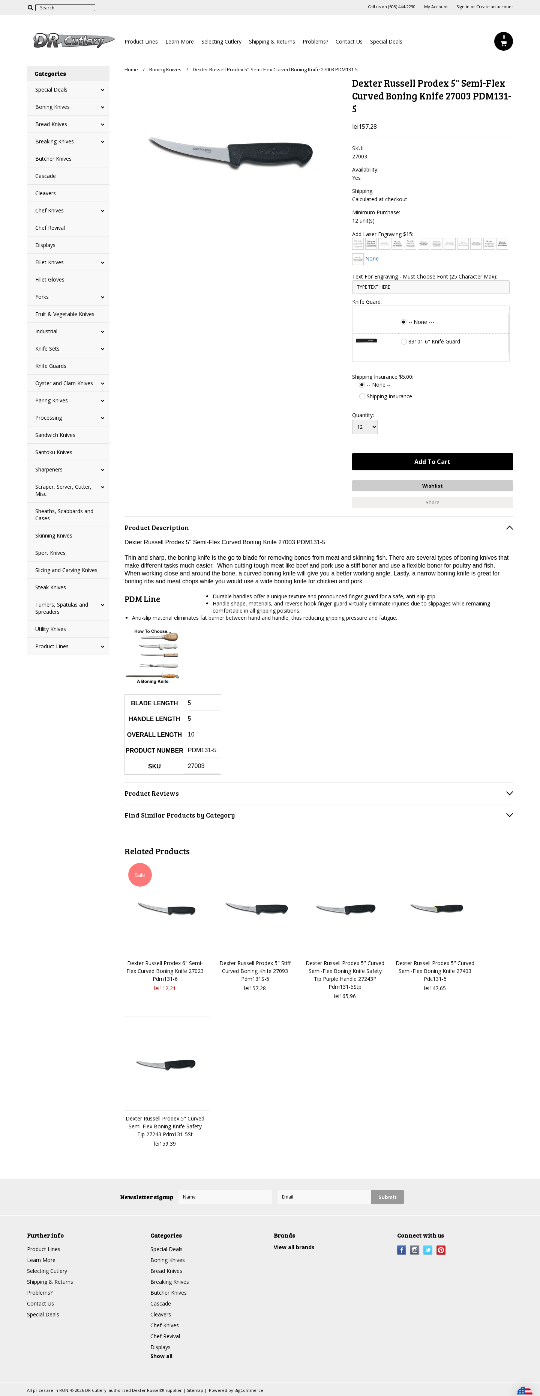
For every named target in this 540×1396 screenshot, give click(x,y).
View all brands (294, 1247)
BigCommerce (248, 1390)
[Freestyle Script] (489, 244)
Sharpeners (49, 469)
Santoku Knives (53, 452)
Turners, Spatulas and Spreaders (61, 608)
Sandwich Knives (55, 434)
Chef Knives (49, 210)
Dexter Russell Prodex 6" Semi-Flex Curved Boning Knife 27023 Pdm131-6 (165, 970)
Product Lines (141, 41)
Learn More (179, 41)
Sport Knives (50, 552)
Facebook (401, 1250)
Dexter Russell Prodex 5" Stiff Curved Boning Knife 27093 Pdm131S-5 (255, 970)
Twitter (428, 1250)
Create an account (494, 6)
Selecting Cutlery (221, 41)
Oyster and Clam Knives (64, 383)
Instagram (415, 1250)
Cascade (45, 175)
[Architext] (358, 244)
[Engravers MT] (476, 244)
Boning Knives (52, 106)
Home (131, 69)
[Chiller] (410, 244)
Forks (42, 296)
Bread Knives (51, 124)
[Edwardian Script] (463, 244)
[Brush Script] (397, 244)
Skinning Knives (53, 535)
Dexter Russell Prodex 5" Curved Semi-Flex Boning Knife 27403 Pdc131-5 (435, 970)
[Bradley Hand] (384, 244)
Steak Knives (50, 587)
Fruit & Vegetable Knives (64, 314)
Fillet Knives (49, 262)
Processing (48, 417)
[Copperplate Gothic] (436, 244)
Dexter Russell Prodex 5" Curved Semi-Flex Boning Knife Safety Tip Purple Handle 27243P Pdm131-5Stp (345, 974)
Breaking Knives (54, 141)
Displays (45, 244)
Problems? (315, 41)
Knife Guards (50, 365)
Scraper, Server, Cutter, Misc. (63, 490)
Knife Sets (47, 348)
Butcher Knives (53, 158)
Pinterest (441, 1250)
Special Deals (386, 41)
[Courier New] (450, 244)
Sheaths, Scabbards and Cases (64, 514)
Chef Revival (50, 227)
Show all (161, 1356)
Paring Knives (51, 400)
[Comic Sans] (423, 244)
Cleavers (45, 193)
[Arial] (371, 244)
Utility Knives (50, 628)
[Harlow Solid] (502, 244)
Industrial (46, 331)
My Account (436, 6)
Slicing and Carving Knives (66, 570)
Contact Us (349, 41)
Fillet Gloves (49, 279)
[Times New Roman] (358, 259)
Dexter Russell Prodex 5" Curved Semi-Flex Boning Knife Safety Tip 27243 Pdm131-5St (165, 1126)
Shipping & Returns (272, 41)
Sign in (463, 6)
